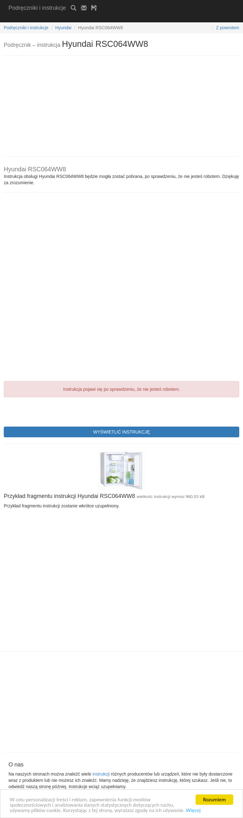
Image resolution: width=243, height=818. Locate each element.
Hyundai (63, 27)
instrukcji (101, 774)
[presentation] (51, 411)
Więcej (193, 810)
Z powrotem (227, 27)
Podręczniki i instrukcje (37, 8)
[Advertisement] (81, 18)
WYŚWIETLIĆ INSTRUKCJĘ (121, 431)
